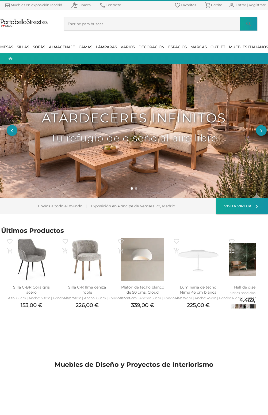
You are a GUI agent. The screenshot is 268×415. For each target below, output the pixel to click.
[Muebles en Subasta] (81, 5)
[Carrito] (213, 5)
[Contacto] (110, 5)
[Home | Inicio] (9, 58)
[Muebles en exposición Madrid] (33, 5)
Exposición (101, 206)
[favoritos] (185, 5)
